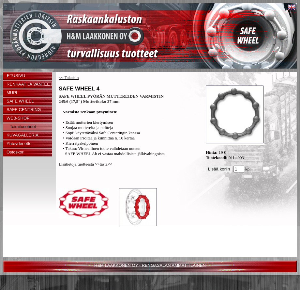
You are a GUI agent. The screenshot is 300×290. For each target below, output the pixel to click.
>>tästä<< (103, 164)
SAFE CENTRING (24, 109)
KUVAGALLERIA (22, 135)
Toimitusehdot (23, 126)
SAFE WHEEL (20, 101)
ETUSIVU (16, 75)
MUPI (12, 92)
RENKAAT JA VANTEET (29, 84)
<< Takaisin (69, 77)
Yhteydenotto (19, 143)
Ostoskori (15, 152)
